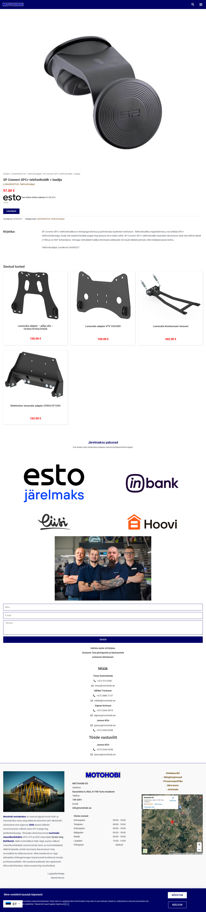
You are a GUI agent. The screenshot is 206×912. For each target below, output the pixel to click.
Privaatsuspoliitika (173, 781)
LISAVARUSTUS (18, 175)
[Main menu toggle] (200, 5)
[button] (191, 5)
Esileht (6, 175)
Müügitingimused (173, 777)
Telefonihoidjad (34, 175)
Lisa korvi (11, 212)
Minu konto (173, 785)
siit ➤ (66, 904)
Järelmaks (173, 789)
